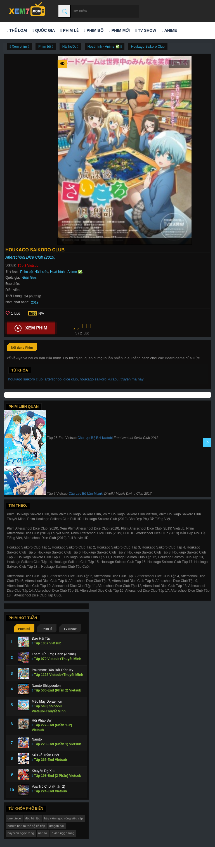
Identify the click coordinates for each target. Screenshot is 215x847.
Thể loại (17, 30)
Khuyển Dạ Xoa (44, 771)
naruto (42, 833)
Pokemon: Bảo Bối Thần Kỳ (52, 670)
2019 (35, 302)
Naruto (37, 739)
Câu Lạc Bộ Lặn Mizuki (85, 494)
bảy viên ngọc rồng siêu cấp (63, 818)
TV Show (145, 30)
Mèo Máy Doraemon (47, 701)
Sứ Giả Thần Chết (45, 755)
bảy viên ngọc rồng (21, 833)
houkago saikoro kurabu (99, 379)
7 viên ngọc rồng (62, 833)
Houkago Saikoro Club (148, 46)
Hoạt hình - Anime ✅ (66, 272)
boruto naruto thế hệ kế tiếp (26, 825)
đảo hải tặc (32, 818)
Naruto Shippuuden (46, 686)
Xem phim (31, 328)
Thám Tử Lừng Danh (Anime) (54, 654)
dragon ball (56, 825)
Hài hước (41, 272)
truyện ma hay (132, 379)
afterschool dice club (61, 379)
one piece (14, 818)
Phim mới (119, 30)
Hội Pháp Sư (41, 720)
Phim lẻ (69, 30)
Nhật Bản (29, 278)
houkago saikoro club (25, 379)
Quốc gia (43, 30)
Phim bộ (93, 30)
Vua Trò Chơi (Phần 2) (48, 786)
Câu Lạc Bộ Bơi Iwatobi (95, 438)
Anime (169, 30)
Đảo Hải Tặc (41, 638)
